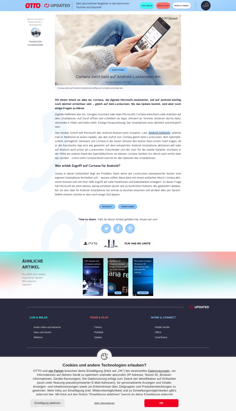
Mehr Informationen (104, 403)
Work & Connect (34, 19)
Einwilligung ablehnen (47, 403)
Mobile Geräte (34, 22)
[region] (118, 384)
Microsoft (173, 18)
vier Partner (56, 371)
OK (161, 403)
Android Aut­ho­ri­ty (159, 132)
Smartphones (35, 25)
